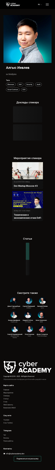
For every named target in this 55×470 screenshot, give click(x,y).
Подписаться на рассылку (27, 459)
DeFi (20, 84)
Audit (38, 84)
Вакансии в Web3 (9, 408)
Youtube (6, 420)
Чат (4, 435)
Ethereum (10, 84)
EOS (24, 89)
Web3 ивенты (8, 405)
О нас (5, 402)
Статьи (6, 399)
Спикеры (6, 396)
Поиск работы (8, 441)
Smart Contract (12, 89)
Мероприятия (8, 393)
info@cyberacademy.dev (13, 454)
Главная (6, 390)
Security (29, 84)
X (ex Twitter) (8, 423)
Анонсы (6, 438)
